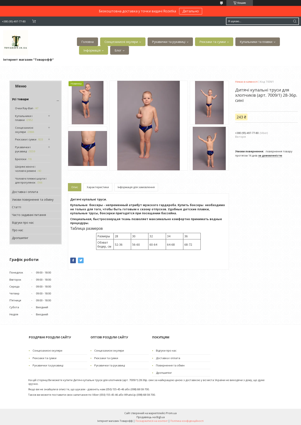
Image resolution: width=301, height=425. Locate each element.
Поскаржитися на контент (151, 421)
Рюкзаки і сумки (25, 139)
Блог (118, 50)
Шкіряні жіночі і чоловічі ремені (25, 169)
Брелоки (20, 159)
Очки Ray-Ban (24, 108)
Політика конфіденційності (187, 421)
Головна (87, 42)
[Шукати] (294, 21)
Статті (16, 207)
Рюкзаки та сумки (212, 42)
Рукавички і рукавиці (23, 149)
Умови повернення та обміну (33, 200)
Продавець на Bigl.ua (150, 417)
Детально (190, 11)
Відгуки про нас (23, 223)
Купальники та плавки (256, 42)
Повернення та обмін (170, 365)
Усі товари (20, 99)
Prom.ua (171, 413)
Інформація (92, 50)
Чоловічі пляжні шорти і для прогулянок (30, 181)
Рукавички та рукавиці (168, 42)
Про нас (17, 230)
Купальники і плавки (23, 118)
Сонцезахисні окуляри (121, 42)
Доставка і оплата (25, 192)
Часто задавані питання (29, 215)
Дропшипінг (20, 238)
